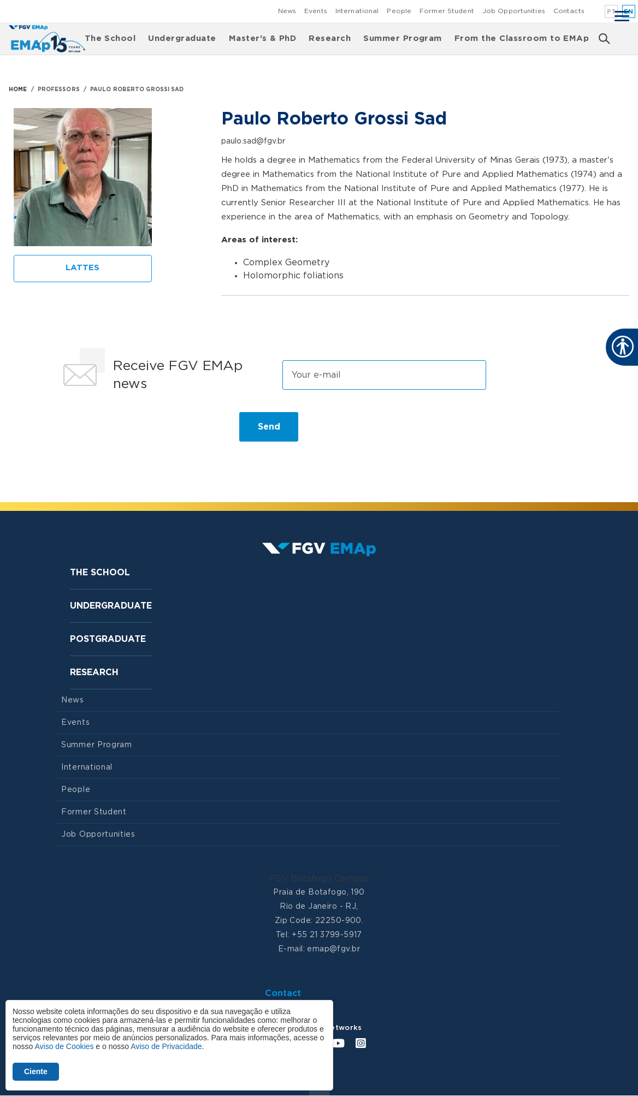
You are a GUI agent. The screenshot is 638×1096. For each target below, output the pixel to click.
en (629, 12)
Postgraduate (108, 639)
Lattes (82, 268)
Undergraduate (182, 38)
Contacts (568, 11)
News (287, 11)
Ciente (36, 1071)
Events (315, 11)
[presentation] (140, 431)
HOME (18, 89)
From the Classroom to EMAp (521, 38)
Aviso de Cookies (63, 1046)
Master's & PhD (263, 38)
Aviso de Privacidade (166, 1046)
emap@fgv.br (333, 949)
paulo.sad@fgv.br (253, 141)
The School (110, 38)
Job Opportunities (513, 11)
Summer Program (402, 38)
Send (269, 426)
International (357, 11)
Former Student (447, 11)
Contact (283, 993)
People (399, 11)
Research (330, 38)
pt (611, 12)
